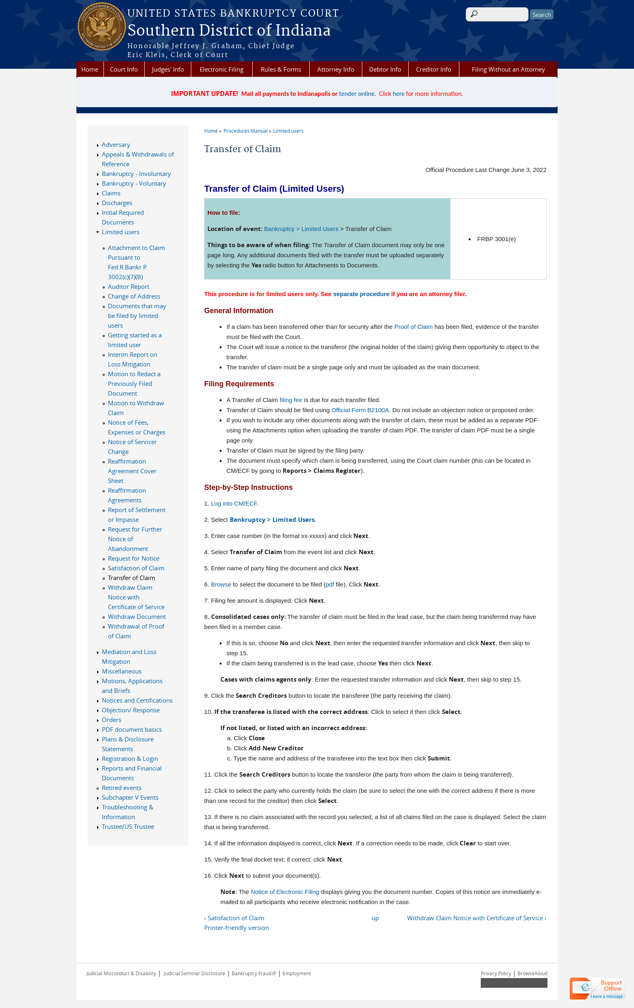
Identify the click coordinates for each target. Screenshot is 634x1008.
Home (89, 69)
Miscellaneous (122, 671)
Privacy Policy (496, 973)
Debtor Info (385, 69)
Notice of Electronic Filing (285, 891)
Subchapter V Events (130, 797)
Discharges (117, 203)
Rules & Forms (281, 69)
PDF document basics (132, 729)
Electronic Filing (221, 69)
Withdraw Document (137, 616)
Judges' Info (168, 69)
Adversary (116, 144)
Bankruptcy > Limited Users (301, 228)
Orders (111, 720)
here (399, 93)
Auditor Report (128, 286)
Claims (111, 193)
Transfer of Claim (131, 578)
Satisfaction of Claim (136, 568)
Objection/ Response (131, 710)
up (375, 918)
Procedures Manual (246, 130)
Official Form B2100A (360, 410)
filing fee (291, 399)
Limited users (288, 130)
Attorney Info (335, 69)
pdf (329, 584)
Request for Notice (133, 558)
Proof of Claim (413, 326)
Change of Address (134, 296)
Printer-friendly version (236, 927)
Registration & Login (130, 758)
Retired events (122, 788)
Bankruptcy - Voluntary (134, 183)
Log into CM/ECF (234, 503)
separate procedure (361, 293)
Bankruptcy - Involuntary (136, 173)
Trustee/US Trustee (128, 826)
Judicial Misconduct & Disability (121, 973)
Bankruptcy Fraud (254, 973)
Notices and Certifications (137, 700)
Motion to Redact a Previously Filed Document (134, 383)
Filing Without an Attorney (508, 69)
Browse (221, 584)
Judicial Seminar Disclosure (194, 973)
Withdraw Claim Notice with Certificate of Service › (477, 918)
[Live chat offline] (597, 988)
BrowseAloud (532, 973)
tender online (357, 93)
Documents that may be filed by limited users (137, 315)
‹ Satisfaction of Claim (234, 918)
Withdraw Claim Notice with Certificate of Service (136, 597)
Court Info (124, 69)
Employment (297, 973)
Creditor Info (433, 69)
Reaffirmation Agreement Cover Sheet (132, 471)
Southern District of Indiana (229, 31)
